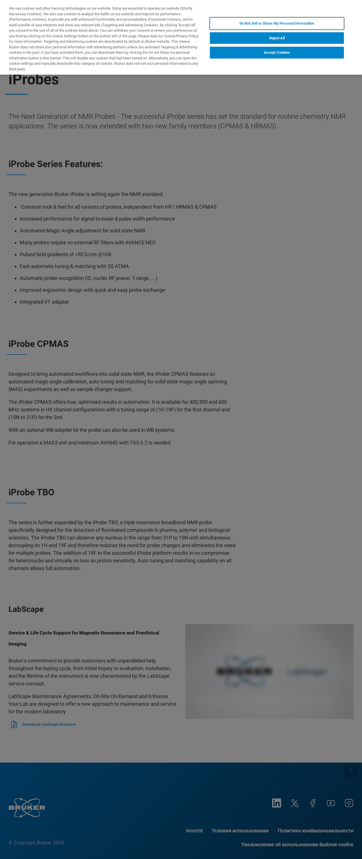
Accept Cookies (277, 52)
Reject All (277, 38)
